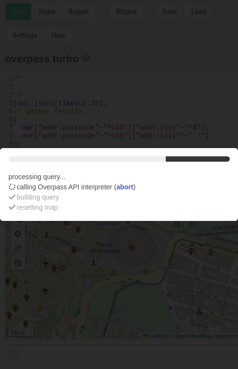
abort (124, 187)
